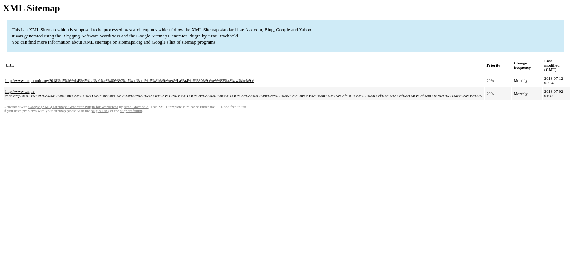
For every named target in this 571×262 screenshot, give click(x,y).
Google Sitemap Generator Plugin (168, 36)
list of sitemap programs (192, 42)
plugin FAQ (100, 111)
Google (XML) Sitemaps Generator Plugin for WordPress (73, 107)
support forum (131, 111)
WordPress (110, 36)
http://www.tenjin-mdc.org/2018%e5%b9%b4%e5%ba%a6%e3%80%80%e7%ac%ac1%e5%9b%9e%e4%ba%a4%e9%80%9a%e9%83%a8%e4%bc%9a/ (129, 80)
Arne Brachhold (222, 36)
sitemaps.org (130, 42)
